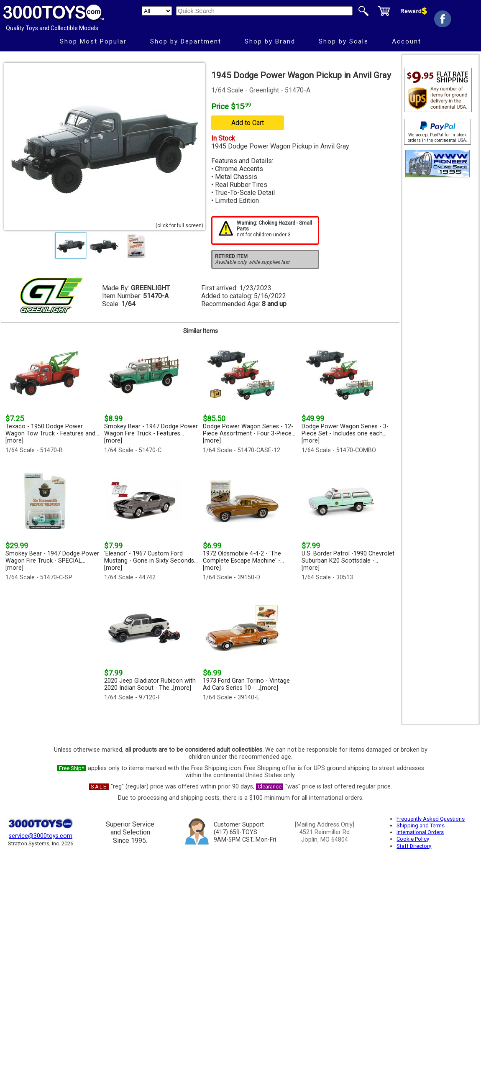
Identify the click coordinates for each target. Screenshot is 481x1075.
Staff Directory (414, 846)
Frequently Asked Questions (431, 819)
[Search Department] (157, 10)
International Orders (420, 832)
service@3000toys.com (40, 836)
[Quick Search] (264, 10)
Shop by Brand (270, 41)
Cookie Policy (413, 839)
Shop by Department (185, 41)
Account (406, 41)
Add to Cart (247, 123)
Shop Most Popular (93, 41)
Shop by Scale (343, 41)
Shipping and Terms (421, 825)
